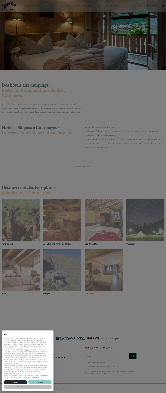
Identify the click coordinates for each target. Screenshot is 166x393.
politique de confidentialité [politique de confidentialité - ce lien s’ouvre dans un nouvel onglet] (34, 340)
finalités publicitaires (10, 359)
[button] (50, 334)
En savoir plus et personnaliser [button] (27, 387)
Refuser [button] (15, 382)
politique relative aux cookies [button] (12, 348)
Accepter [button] (40, 382)
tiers (27, 350)
